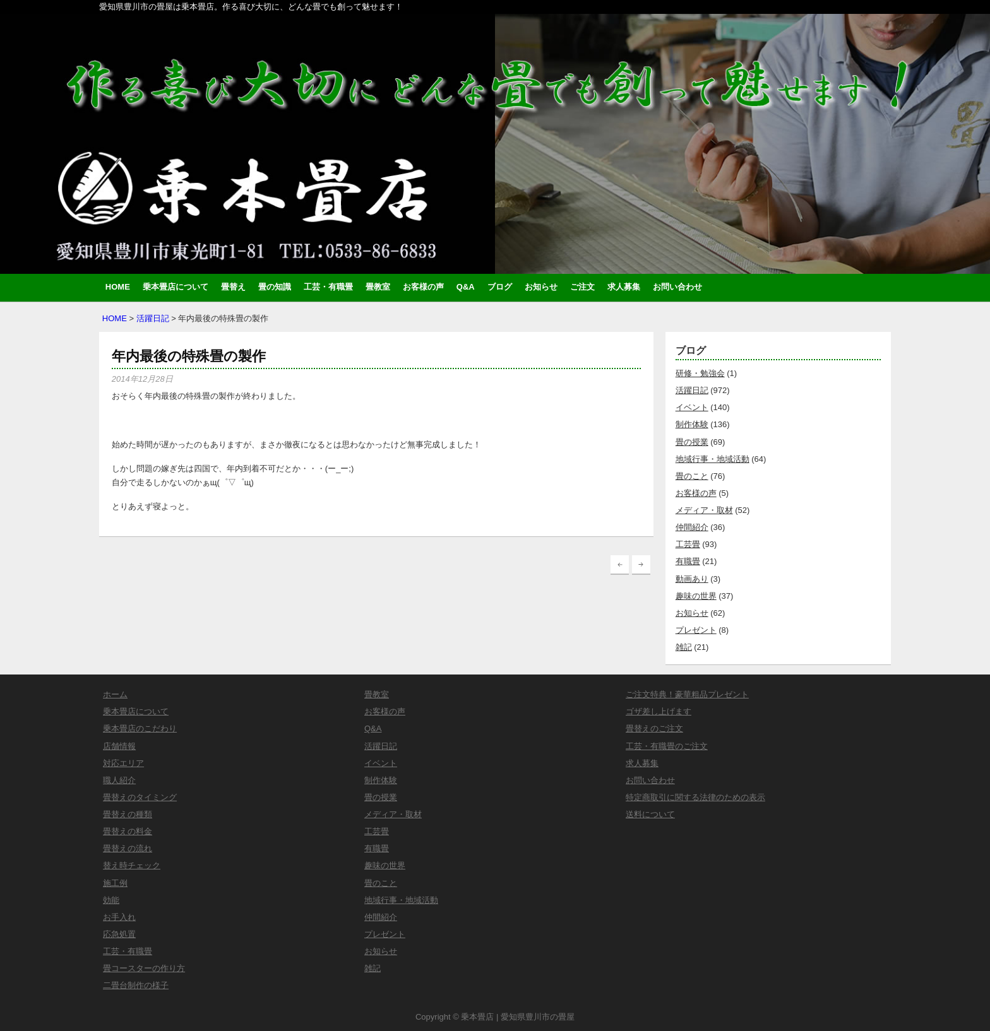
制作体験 (692, 424)
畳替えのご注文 (654, 728)
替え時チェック (131, 865)
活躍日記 (152, 318)
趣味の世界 (696, 596)
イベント (692, 407)
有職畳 (688, 561)
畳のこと (692, 476)
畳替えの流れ (127, 848)
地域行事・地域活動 (712, 459)
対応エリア (123, 763)
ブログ (499, 287)
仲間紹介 (692, 527)
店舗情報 (119, 746)
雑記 (684, 647)
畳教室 (378, 287)
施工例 (115, 883)
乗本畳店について (175, 287)
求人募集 (623, 287)
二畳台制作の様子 (136, 985)
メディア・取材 (704, 510)
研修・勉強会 (700, 373)
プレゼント (696, 630)
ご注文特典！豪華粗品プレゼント (687, 694)
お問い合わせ (677, 287)
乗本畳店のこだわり (140, 728)
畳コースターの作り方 (144, 968)
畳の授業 (692, 442)
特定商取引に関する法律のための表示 (695, 797)
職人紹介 (119, 780)
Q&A (465, 287)
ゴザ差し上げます (658, 711)
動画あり (692, 579)
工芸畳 (688, 544)
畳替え (233, 287)
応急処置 (119, 934)
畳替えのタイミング (140, 797)
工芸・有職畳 (328, 287)
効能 (111, 900)
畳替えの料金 (127, 831)
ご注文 (582, 287)
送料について (650, 814)
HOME (117, 287)
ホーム (115, 694)
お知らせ (541, 287)
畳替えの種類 (127, 814)
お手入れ (119, 917)
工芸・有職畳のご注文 (667, 746)
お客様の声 (423, 287)
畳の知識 (274, 287)
